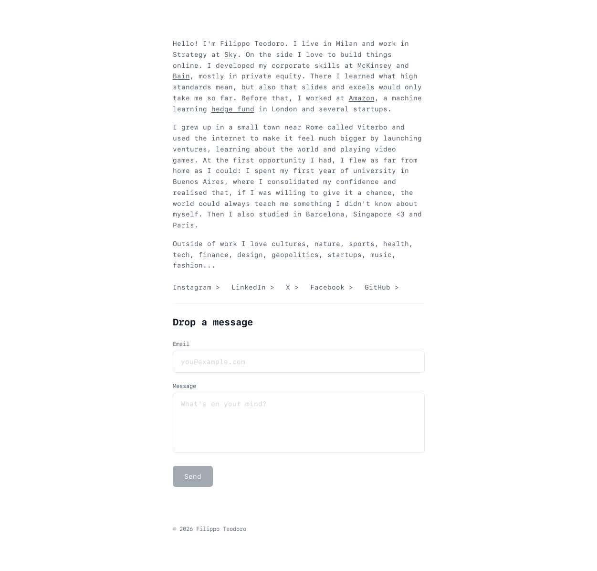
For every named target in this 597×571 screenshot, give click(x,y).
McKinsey (374, 65)
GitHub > (382, 287)
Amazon (362, 98)
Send (192, 476)
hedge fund (232, 109)
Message (184, 386)
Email (181, 344)
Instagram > (196, 287)
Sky (230, 54)
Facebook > (331, 287)
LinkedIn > (252, 287)
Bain (181, 76)
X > (292, 287)
